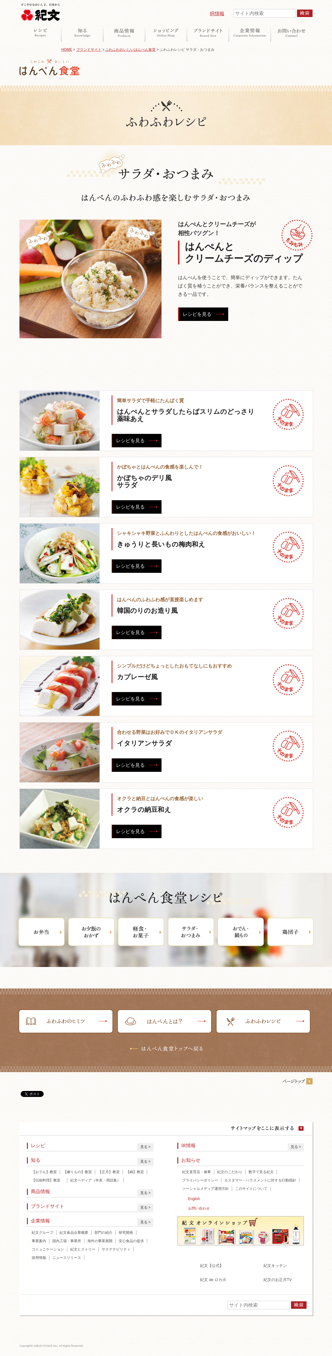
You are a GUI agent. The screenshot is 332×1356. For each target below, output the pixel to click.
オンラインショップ (166, 32)
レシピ (40, 32)
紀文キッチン (275, 1265)
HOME (66, 50)
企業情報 (250, 32)
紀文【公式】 (211, 1265)
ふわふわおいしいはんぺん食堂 (130, 50)
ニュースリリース (66, 1258)
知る (82, 32)
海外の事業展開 (99, 1241)
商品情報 (124, 32)
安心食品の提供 (131, 1241)
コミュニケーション (48, 1249)
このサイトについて (251, 1189)
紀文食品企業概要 (74, 1232)
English (194, 1199)
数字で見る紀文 (261, 1172)
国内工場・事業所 (66, 1241)
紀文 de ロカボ (213, 1279)
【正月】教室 (109, 1172)
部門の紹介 (103, 1232)
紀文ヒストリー (82, 1249)
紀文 (40, 11)
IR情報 (217, 13)
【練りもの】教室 (77, 1172)
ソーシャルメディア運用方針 (205, 1189)
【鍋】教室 (135, 1172)
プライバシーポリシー (200, 1180)
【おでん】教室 (44, 1172)
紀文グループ (42, 1232)
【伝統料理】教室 (48, 1180)
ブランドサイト (208, 32)
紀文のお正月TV (278, 1279)
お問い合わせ (292, 32)
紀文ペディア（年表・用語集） (95, 1180)
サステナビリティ (116, 1249)
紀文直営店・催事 (196, 1172)
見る (143, 1147)
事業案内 (39, 1241)
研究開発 (126, 1232)
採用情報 (39, 1258)
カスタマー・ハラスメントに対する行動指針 (260, 1180)
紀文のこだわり (229, 1172)
